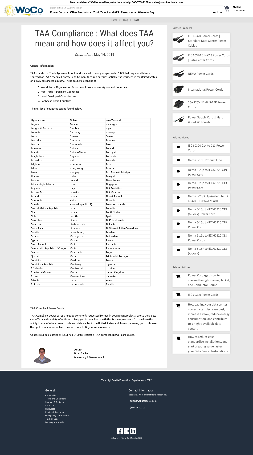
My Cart (237, 6)
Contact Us (50, 395)
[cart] (236, 8)
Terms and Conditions (55, 398)
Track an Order (52, 418)
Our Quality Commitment (57, 415)
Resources (50, 408)
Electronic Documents (55, 412)
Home (114, 19)
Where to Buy (146, 12)
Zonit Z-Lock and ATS (106, 12)
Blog (125, 19)
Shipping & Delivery (54, 402)
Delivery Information (55, 422)
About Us (49, 405)
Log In (215, 12)
